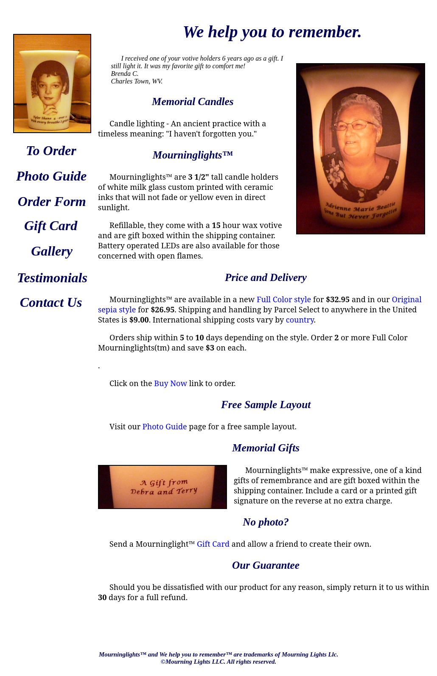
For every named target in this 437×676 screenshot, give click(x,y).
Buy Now (170, 383)
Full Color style (284, 299)
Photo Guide (165, 426)
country (300, 319)
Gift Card (213, 544)
